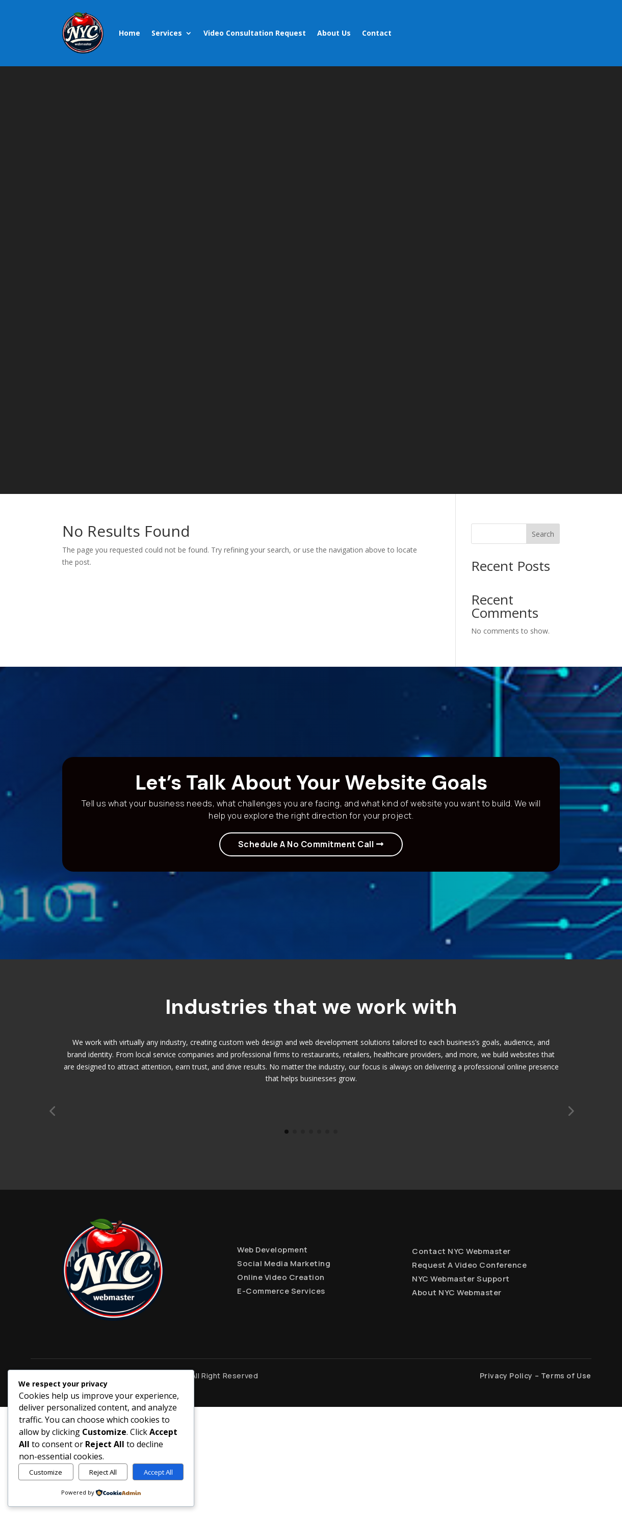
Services (166, 33)
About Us (334, 33)
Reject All (103, 1472)
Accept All (158, 1472)
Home (129, 33)
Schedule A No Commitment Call (306, 844)
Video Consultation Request (254, 33)
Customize (45, 1472)
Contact (377, 33)
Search (543, 534)
